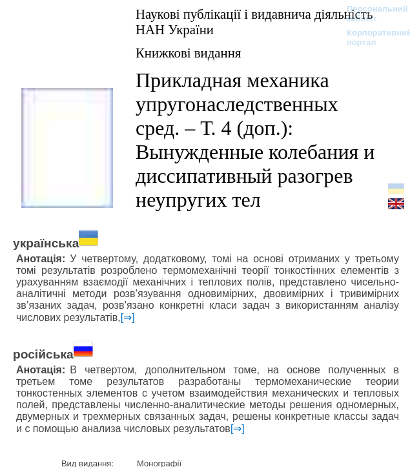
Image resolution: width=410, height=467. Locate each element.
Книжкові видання (188, 52)
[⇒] (128, 317)
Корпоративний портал (371, 37)
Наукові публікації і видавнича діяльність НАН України (254, 21)
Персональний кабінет (371, 13)
